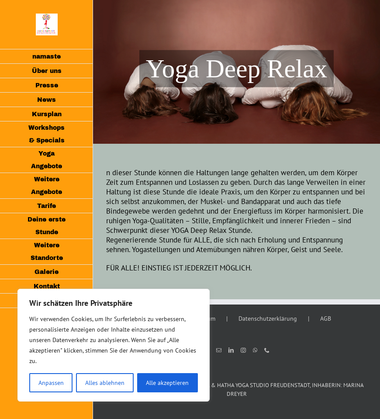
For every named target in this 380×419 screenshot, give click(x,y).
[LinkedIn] (231, 350)
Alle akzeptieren (167, 383)
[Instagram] (243, 350)
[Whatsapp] (255, 350)
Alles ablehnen (104, 383)
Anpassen (51, 383)
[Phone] (266, 350)
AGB (325, 318)
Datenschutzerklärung (267, 318)
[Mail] (218, 350)
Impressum (201, 318)
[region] (113, 345)
